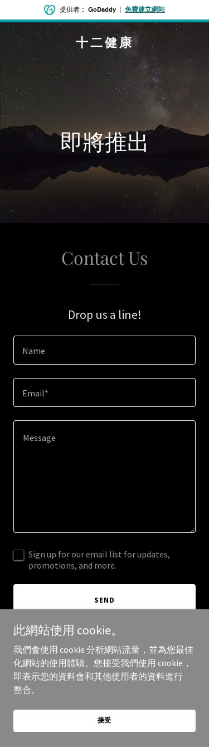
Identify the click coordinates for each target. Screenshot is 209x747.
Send (104, 600)
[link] (104, 43)
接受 (105, 720)
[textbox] (104, 350)
